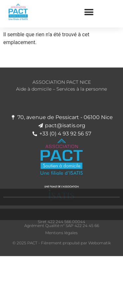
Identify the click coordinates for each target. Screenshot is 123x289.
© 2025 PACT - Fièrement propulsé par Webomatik (61, 245)
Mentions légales (61, 235)
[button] (89, 10)
